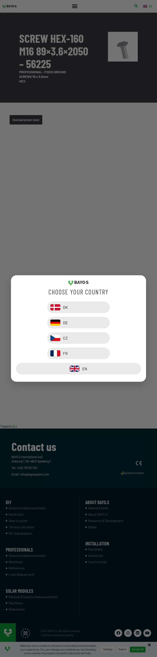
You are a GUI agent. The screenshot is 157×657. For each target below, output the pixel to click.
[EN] (78, 353)
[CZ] (46, 338)
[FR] (110, 338)
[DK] (46, 322)
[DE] (110, 322)
